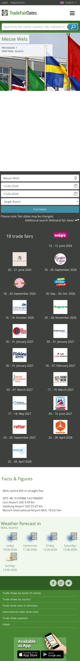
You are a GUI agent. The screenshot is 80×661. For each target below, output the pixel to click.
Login (5, 2)
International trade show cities (21, 611)
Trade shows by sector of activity (22, 593)
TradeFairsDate (19, 13)
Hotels (6, 624)
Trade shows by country (17, 599)
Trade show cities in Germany (20, 605)
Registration (18, 2)
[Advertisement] (38, 131)
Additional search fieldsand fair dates (49, 220)
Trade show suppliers (15, 618)
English (70, 2)
